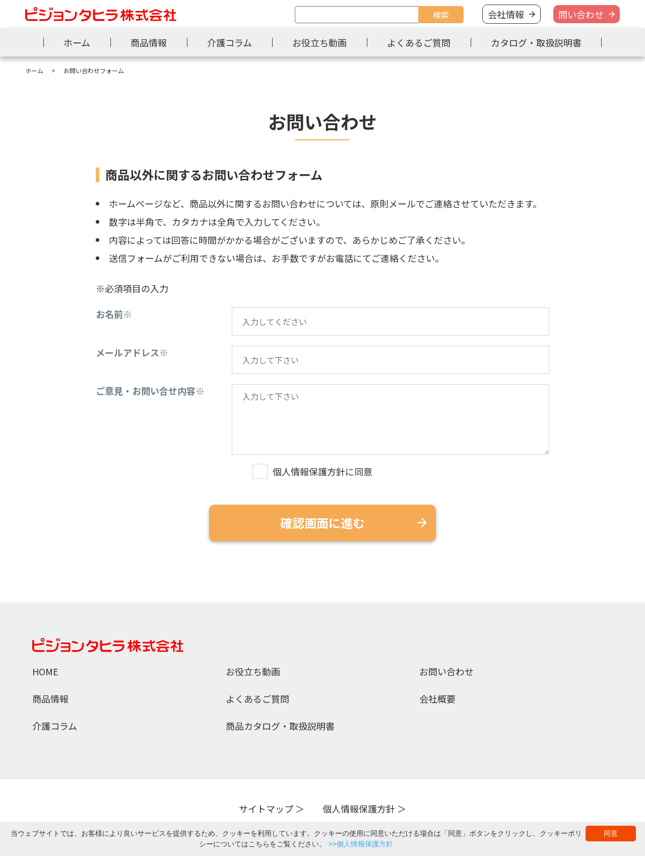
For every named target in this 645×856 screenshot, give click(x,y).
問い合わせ (581, 14)
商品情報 (149, 42)
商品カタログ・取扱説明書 (280, 725)
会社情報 (506, 14)
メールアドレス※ (132, 352)
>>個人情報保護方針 (360, 844)
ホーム (76, 42)
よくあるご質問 (418, 42)
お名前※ (114, 313)
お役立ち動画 (319, 42)
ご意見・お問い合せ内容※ (150, 390)
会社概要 (437, 698)
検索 (441, 15)
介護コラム (229, 42)
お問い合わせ (446, 671)
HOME (45, 671)
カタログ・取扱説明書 (536, 42)
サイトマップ (266, 808)
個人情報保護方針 (358, 808)
